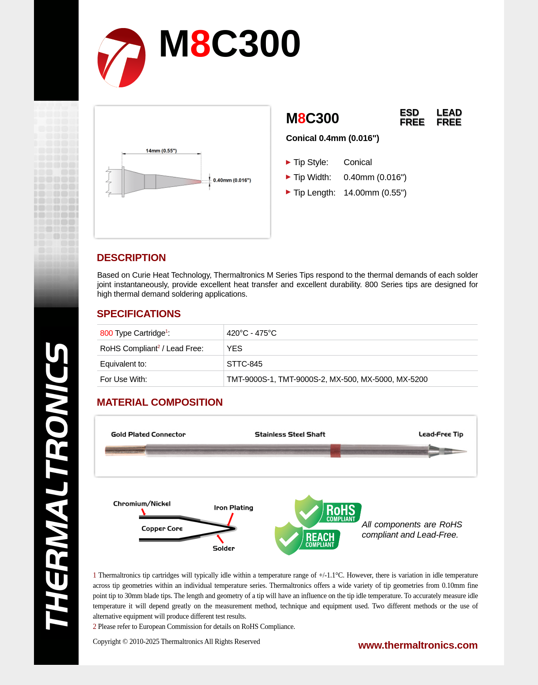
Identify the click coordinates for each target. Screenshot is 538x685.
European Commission (170, 626)
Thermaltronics (182, 641)
